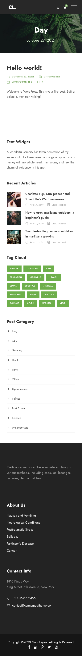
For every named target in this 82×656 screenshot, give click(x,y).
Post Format (18, 408)
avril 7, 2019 (37, 223)
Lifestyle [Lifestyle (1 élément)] (30, 285)
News (15, 370)
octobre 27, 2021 (23, 76)
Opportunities (19, 389)
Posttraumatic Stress (20, 529)
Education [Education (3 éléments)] (16, 277)
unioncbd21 (52, 76)
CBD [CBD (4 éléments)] (48, 268)
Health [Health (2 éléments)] (53, 277)
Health (15, 360)
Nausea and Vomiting (21, 515)
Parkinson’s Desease (20, 543)
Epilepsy (12, 536)
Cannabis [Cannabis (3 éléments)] (32, 268)
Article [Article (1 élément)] (14, 268)
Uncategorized (22, 81)
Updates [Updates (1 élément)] (46, 303)
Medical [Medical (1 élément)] (48, 285)
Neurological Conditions (23, 522)
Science (16, 418)
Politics (16, 399)
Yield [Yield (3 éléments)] (63, 303)
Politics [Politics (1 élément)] (49, 294)
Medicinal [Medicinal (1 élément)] (16, 294)
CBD (14, 341)
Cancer (12, 550)
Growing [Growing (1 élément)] (35, 277)
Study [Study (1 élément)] (30, 303)
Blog (14, 331)
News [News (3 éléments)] (33, 294)
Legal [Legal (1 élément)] (13, 285)
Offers (15, 379)
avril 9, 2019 (37, 205)
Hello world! (24, 68)
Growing (17, 350)
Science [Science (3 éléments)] (14, 303)
